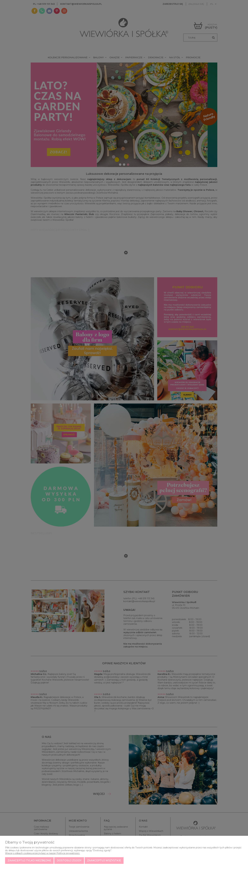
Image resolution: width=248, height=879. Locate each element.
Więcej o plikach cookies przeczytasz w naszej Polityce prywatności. (42, 853)
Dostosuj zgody (69, 860)
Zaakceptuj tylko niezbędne (29, 860)
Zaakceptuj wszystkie (104, 860)
